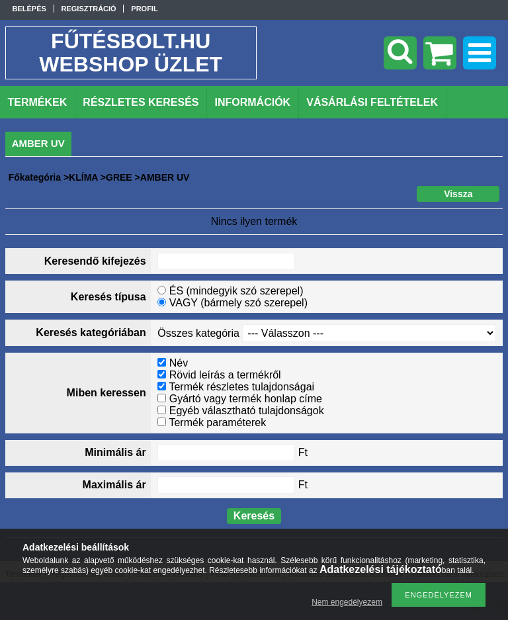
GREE (119, 177)
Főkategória (35, 177)
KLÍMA (83, 177)
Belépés (29, 9)
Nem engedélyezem (347, 602)
